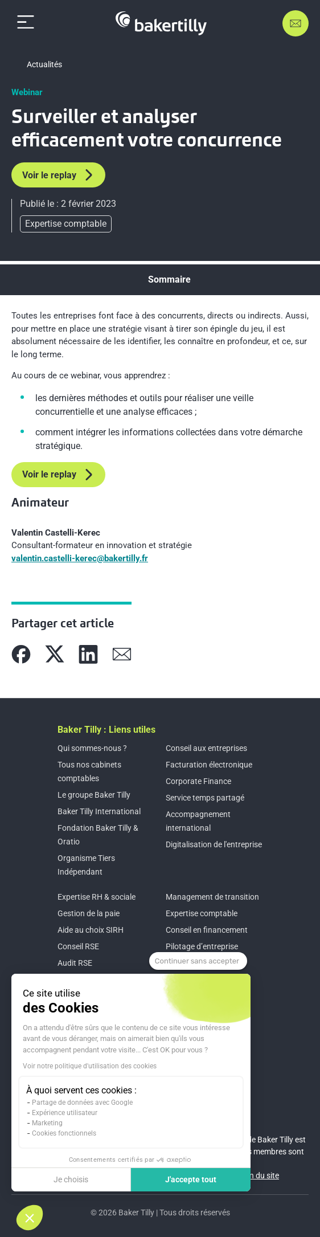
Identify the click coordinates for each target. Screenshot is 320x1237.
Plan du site (258, 1175)
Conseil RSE (78, 946)
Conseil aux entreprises (206, 748)
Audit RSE (75, 962)
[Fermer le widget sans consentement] (198, 961)
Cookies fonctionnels (64, 1133)
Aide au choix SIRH (91, 929)
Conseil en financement (207, 929)
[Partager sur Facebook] (21, 654)
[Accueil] (161, 23)
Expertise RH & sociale (97, 896)
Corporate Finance (198, 781)
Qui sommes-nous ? (92, 748)
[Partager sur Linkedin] (88, 654)
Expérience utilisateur (64, 1113)
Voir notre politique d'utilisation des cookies (90, 1066)
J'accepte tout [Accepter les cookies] (190, 1179)
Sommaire (169, 279)
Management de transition (212, 896)
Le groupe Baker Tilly (94, 794)
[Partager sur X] (54, 654)
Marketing (47, 1123)
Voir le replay (58, 175)
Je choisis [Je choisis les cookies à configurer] (71, 1179)
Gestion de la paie (89, 913)
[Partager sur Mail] (122, 654)
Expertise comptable (201, 913)
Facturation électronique (209, 764)
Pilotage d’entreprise (202, 946)
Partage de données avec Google (82, 1103)
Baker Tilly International (99, 811)
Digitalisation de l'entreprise (214, 844)
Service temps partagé (205, 797)
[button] (29, 1217)
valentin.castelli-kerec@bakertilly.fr (79, 558)
